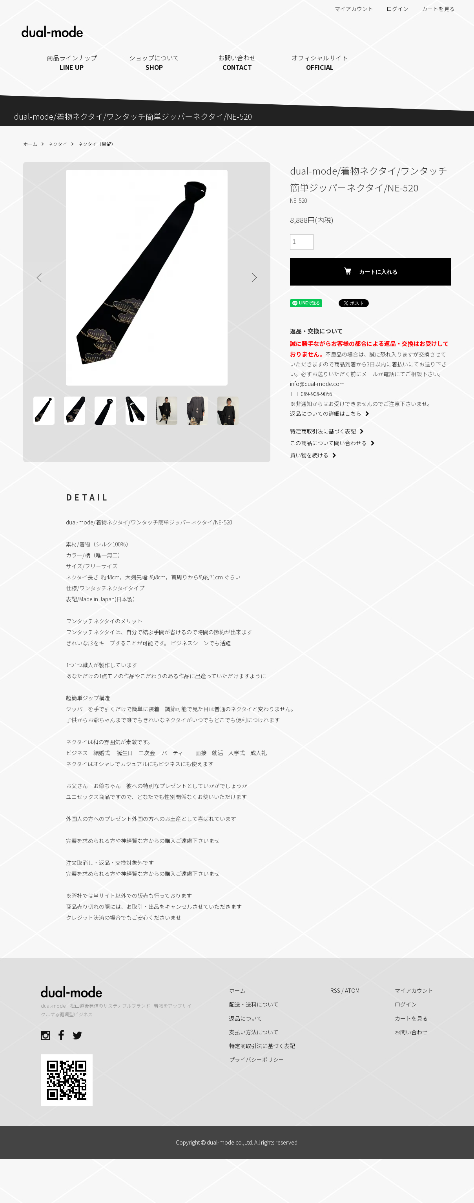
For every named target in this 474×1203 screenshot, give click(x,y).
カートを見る (434, 9)
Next (251, 278)
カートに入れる (370, 271)
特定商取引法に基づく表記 (327, 431)
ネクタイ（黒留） (97, 143)
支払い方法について (254, 1068)
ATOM (352, 1026)
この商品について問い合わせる (332, 443)
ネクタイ (57, 143)
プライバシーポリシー (256, 1095)
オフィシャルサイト (319, 62)
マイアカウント (349, 9)
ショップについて (154, 62)
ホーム (30, 143)
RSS (335, 1026)
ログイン (393, 9)
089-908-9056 (316, 394)
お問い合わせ (237, 62)
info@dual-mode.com (317, 384)
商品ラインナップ (72, 62)
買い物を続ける (313, 455)
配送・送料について (254, 1041)
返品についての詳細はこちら (329, 413)
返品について (245, 1054)
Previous (43, 278)
